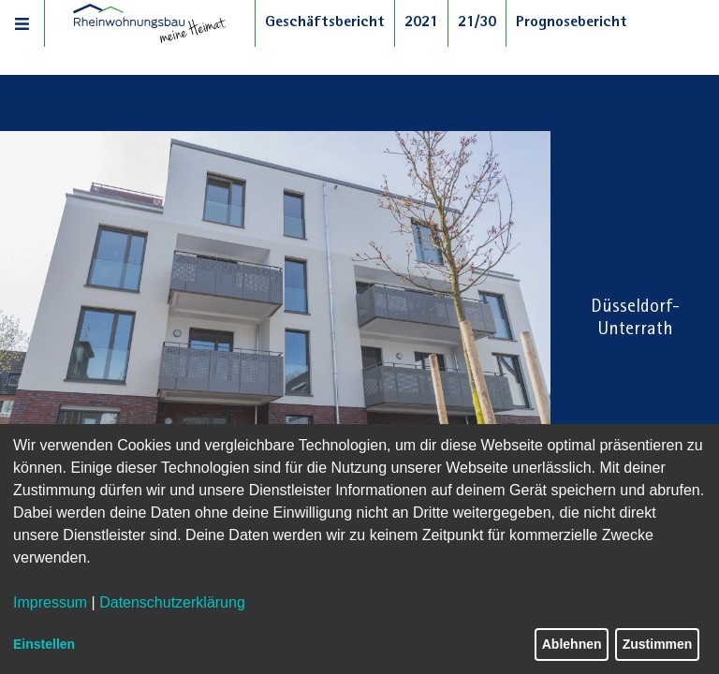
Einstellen (44, 644)
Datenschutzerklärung (172, 602)
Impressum (50, 602)
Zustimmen (658, 644)
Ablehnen (572, 644)
